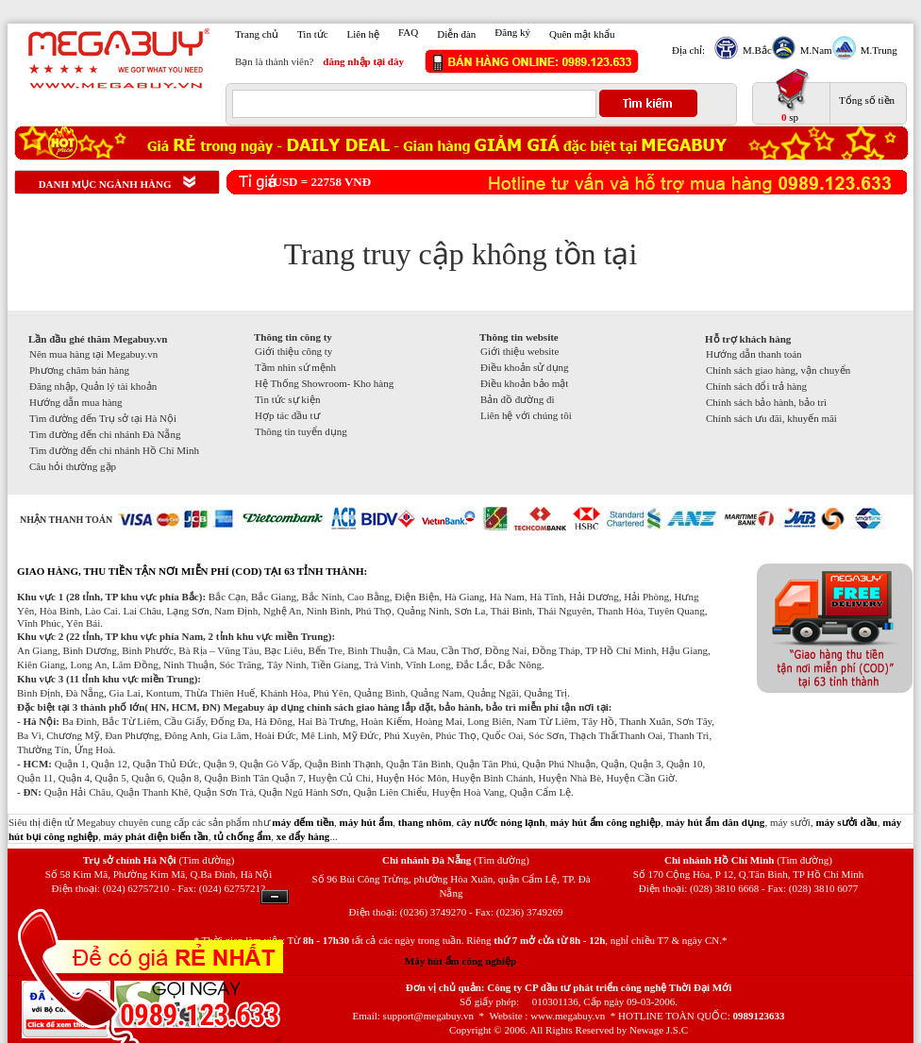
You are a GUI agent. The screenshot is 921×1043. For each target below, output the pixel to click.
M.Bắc (755, 50)
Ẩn (274, 897)
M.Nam (813, 50)
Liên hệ (363, 34)
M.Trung (876, 50)
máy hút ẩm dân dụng (715, 822)
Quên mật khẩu (581, 34)
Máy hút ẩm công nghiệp (460, 961)
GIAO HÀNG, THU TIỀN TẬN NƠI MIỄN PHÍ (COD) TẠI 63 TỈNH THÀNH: (192, 571)
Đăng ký (512, 32)
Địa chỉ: (688, 50)
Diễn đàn (456, 34)
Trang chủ (256, 34)
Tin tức (312, 34)
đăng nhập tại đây (363, 61)
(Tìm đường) (206, 860)
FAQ (408, 32)
